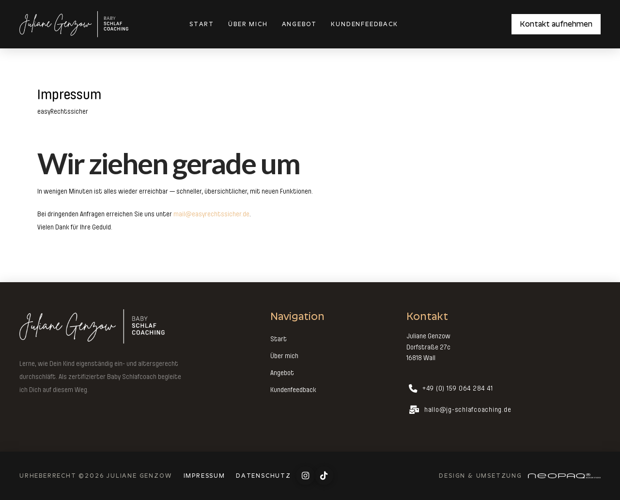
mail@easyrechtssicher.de (211, 214)
